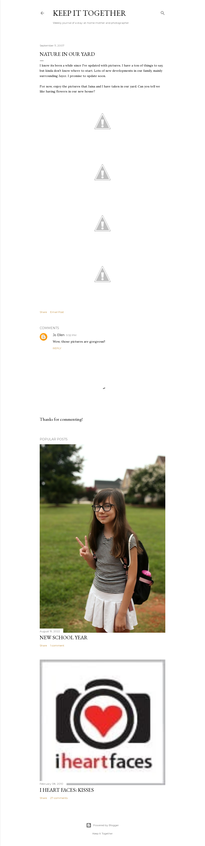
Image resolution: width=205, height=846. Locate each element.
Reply (57, 348)
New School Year (64, 637)
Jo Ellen (59, 335)
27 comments (59, 798)
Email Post (57, 312)
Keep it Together (89, 13)
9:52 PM (71, 335)
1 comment (57, 645)
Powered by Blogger (102, 825)
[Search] (162, 12)
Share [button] (43, 312)
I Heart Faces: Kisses (67, 789)
